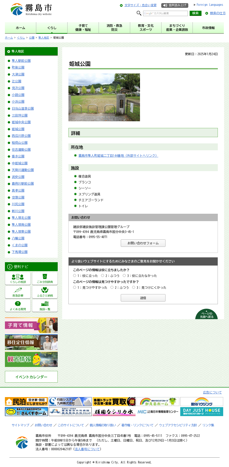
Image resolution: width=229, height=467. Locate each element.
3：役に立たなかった (142, 275)
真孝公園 (18, 190)
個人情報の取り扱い (103, 425)
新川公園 (18, 211)
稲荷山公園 (20, 142)
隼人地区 (43, 37)
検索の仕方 (218, 13)
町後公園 (18, 67)
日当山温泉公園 (23, 108)
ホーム (9, 37)
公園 (31, 37)
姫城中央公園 (21, 122)
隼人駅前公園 (21, 60)
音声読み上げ (177, 5)
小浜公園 (18, 101)
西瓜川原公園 (21, 135)
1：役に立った (88, 275)
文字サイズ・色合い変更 (141, 5)
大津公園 (18, 74)
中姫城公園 (20, 163)
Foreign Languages (210, 4)
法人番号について (87, 449)
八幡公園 (18, 238)
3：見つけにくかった (151, 287)
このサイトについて (71, 425)
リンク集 (208, 425)
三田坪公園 (20, 115)
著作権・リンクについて (137, 425)
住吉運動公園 (21, 149)
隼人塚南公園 (21, 224)
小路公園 (18, 94)
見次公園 (18, 88)
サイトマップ (20, 425)
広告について (212, 392)
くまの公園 (20, 245)
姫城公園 (18, 129)
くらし (21, 37)
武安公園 (18, 176)
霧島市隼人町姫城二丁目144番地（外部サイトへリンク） (118, 155)
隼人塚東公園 (21, 231)
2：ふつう (113, 275)
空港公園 (18, 197)
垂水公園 (18, 156)
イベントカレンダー (31, 377)
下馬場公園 (20, 251)
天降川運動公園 (23, 170)
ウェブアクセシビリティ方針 (178, 425)
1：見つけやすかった (92, 287)
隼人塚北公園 (21, 217)
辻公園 (16, 81)
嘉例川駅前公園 (23, 183)
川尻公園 (18, 204)
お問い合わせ (43, 425)
